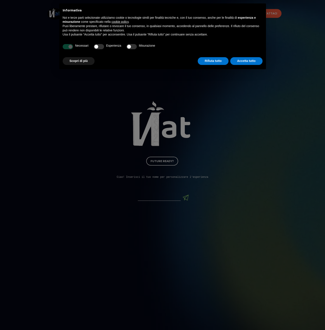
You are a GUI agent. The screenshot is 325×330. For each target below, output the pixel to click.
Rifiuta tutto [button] (213, 318)
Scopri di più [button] (79, 318)
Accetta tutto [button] (246, 318)
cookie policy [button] (120, 279)
